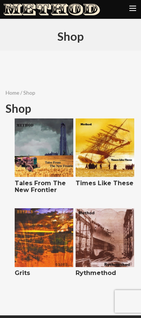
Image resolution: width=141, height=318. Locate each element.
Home (12, 92)
